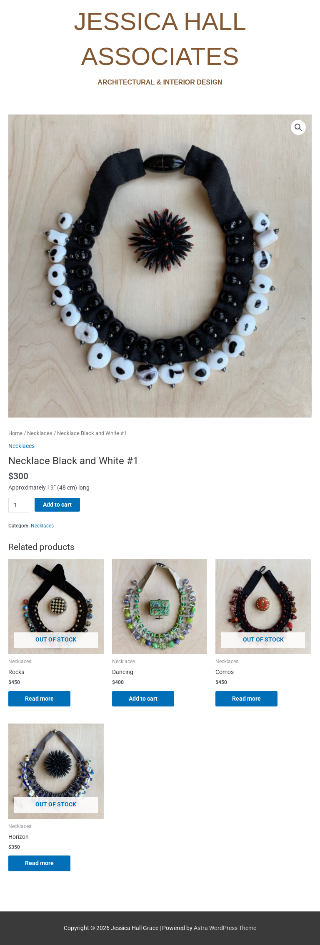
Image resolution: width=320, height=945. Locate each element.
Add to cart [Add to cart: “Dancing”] (143, 698)
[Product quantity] (18, 505)
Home (15, 433)
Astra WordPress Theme (225, 928)
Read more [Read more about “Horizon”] (39, 863)
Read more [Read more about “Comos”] (246, 698)
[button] (298, 127)
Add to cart (57, 504)
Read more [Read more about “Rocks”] (39, 698)
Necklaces (39, 433)
